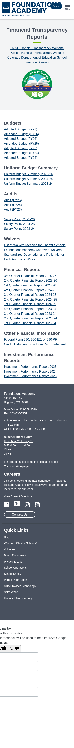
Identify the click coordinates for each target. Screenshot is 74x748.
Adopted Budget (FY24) (20, 157)
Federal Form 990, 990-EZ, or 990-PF (30, 339)
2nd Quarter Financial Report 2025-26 (30, 280)
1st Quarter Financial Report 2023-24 (30, 323)
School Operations (15, 567)
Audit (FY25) (13, 200)
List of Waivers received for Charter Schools (35, 245)
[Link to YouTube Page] (37, 505)
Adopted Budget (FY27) (20, 129)
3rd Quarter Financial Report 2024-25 (30, 294)
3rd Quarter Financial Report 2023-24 (30, 313)
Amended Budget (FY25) (21, 143)
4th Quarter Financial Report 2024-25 (30, 290)
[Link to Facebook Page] (7, 505)
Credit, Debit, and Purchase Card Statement (35, 344)
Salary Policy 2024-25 (19, 224)
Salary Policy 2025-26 (19, 219)
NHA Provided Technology (20, 586)
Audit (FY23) (13, 209)
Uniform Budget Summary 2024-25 (28, 179)
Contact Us (19, 514)
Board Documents (15, 555)
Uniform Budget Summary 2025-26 (28, 174)
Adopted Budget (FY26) (20, 138)
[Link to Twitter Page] (17, 505)
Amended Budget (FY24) (21, 153)
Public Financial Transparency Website (37, 52)
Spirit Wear (11, 592)
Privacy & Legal (13, 561)
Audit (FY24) (13, 205)
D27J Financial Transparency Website (37, 48)
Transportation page (16, 466)
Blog (6, 537)
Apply (56, 6)
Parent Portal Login (16, 579)
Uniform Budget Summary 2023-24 (28, 183)
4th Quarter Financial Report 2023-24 (30, 309)
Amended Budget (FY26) (21, 134)
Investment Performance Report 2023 (30, 376)
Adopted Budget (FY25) (20, 148)
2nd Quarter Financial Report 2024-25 (30, 299)
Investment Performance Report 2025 (30, 366)
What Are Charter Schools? (20, 543)
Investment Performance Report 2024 (30, 371)
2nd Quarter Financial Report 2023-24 (30, 318)
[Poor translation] (14, 648)
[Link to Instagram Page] (28, 505)
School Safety (12, 573)
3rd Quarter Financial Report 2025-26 (30, 276)
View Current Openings (18, 496)
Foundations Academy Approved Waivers (33, 250)
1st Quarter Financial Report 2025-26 (30, 285)
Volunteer (10, 549)
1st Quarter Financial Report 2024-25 (30, 304)
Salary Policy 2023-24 (19, 228)
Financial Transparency (18, 598)
